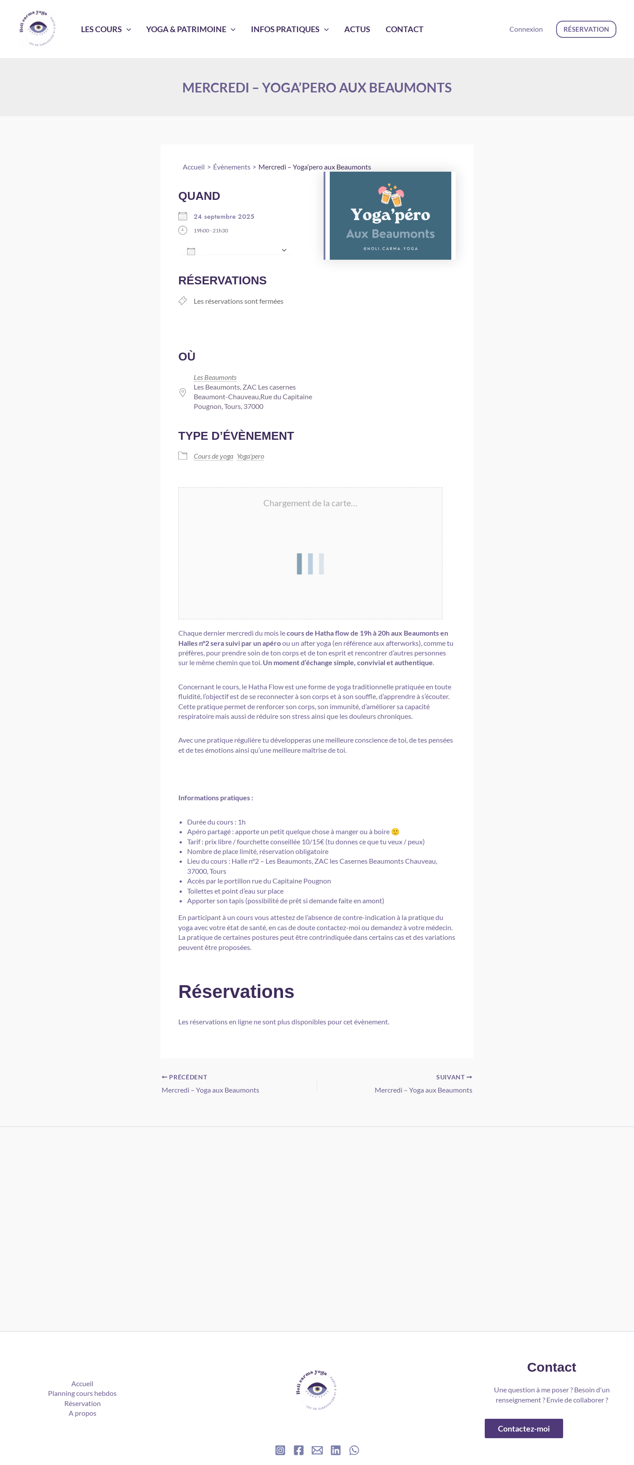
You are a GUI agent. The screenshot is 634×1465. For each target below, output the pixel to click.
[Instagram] (280, 1450)
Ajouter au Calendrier (231, 250)
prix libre (218, 841)
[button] (586, 29)
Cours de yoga (213, 456)
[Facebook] (299, 1450)
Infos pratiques (274, 29)
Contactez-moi (524, 1428)
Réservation (82, 1403)
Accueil (82, 1383)
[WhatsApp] (354, 1450)
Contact (375, 29)
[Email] (317, 1450)
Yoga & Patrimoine (181, 29)
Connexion (526, 29)
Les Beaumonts (215, 377)
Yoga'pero (250, 456)
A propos (82, 1413)
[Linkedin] (336, 1450)
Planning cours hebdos (82, 1393)
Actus (334, 29)
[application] (123, 29)
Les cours (102, 29)
